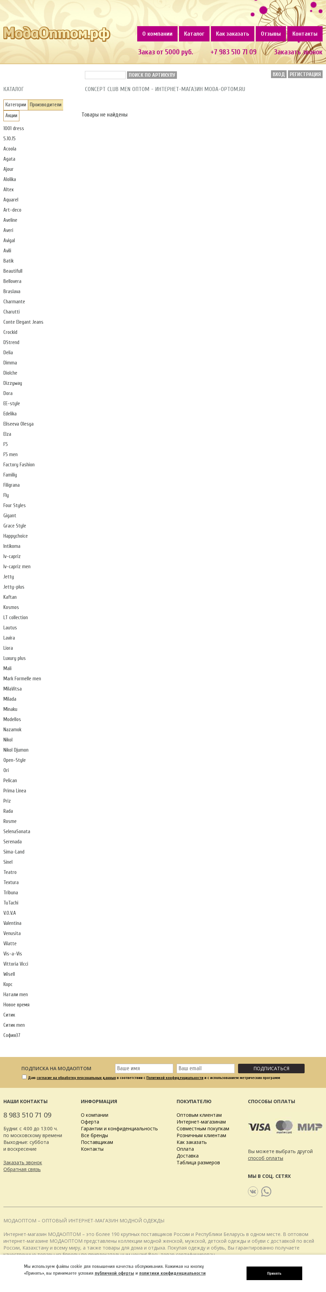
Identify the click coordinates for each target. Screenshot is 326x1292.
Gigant (9, 516)
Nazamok (12, 730)
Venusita (12, 933)
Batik (8, 261)
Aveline (10, 220)
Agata (9, 159)
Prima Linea (14, 791)
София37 (11, 1035)
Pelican (10, 781)
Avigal (9, 241)
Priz (7, 801)
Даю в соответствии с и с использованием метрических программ (154, 1077)
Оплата (185, 1149)
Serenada (12, 842)
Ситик (9, 1015)
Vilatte (10, 944)
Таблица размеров (198, 1162)
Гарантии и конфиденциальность (119, 1128)
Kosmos (11, 607)
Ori (6, 770)
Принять (274, 1273)
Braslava (11, 291)
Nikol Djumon (16, 750)
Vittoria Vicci (15, 964)
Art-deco (12, 210)
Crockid (10, 332)
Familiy (10, 475)
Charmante (14, 302)
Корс (8, 984)
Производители (45, 105)
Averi (8, 230)
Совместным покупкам (203, 1128)
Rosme (10, 821)
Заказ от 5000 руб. (165, 52)
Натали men (15, 995)
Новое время (16, 1005)
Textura (11, 882)
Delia (8, 353)
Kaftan (10, 597)
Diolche (10, 373)
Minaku (10, 709)
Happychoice (15, 536)
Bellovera (12, 281)
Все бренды (94, 1135)
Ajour (8, 169)
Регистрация (305, 74)
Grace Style (14, 526)
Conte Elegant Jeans (23, 322)
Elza (7, 434)
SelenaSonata (16, 832)
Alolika (9, 179)
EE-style (11, 404)
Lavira (9, 638)
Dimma (10, 363)
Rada (8, 811)
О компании (157, 33)
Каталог (194, 33)
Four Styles (14, 505)
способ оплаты (265, 1158)
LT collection (15, 618)
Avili (7, 251)
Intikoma (11, 546)
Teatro (10, 872)
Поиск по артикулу (152, 75)
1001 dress (13, 128)
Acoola (9, 149)
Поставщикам (97, 1142)
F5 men (10, 454)
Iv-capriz (12, 556)
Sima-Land (13, 852)
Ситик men (14, 1025)
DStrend (11, 342)
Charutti (11, 312)
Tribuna (10, 893)
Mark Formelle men (22, 679)
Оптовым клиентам (199, 1115)
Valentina (12, 923)
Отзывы (271, 33)
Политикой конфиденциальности (174, 1077)
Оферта (90, 1121)
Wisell (9, 974)
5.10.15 (9, 139)
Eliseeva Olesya (18, 424)
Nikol (8, 740)
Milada (9, 699)
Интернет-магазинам (201, 1121)
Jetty (8, 577)
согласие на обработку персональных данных (76, 1077)
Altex (8, 190)
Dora (8, 393)
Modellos (12, 719)
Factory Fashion (19, 465)
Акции (11, 116)
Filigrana (11, 485)
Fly (6, 495)
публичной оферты (114, 1273)
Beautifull (12, 271)
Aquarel (10, 200)
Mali (7, 668)
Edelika (10, 414)
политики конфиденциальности (172, 1273)
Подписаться (271, 1068)
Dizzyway (12, 383)
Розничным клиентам (201, 1135)
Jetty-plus (13, 587)
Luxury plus (14, 658)
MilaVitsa (12, 689)
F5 (5, 444)
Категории (15, 105)
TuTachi (10, 903)
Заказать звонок (22, 1162)
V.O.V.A (9, 913)
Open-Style (14, 760)
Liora (8, 648)
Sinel (8, 862)
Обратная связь (22, 1169)
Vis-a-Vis (12, 954)
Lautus (10, 628)
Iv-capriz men (17, 567)
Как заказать (232, 33)
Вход (279, 74)
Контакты (305, 33)
